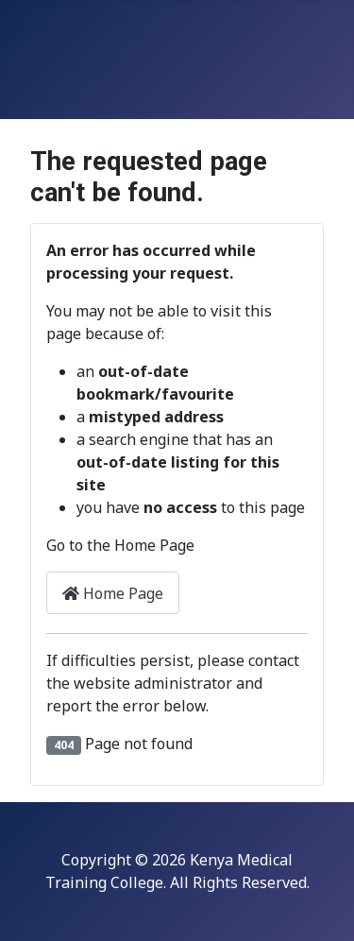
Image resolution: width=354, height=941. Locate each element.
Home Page (112, 593)
